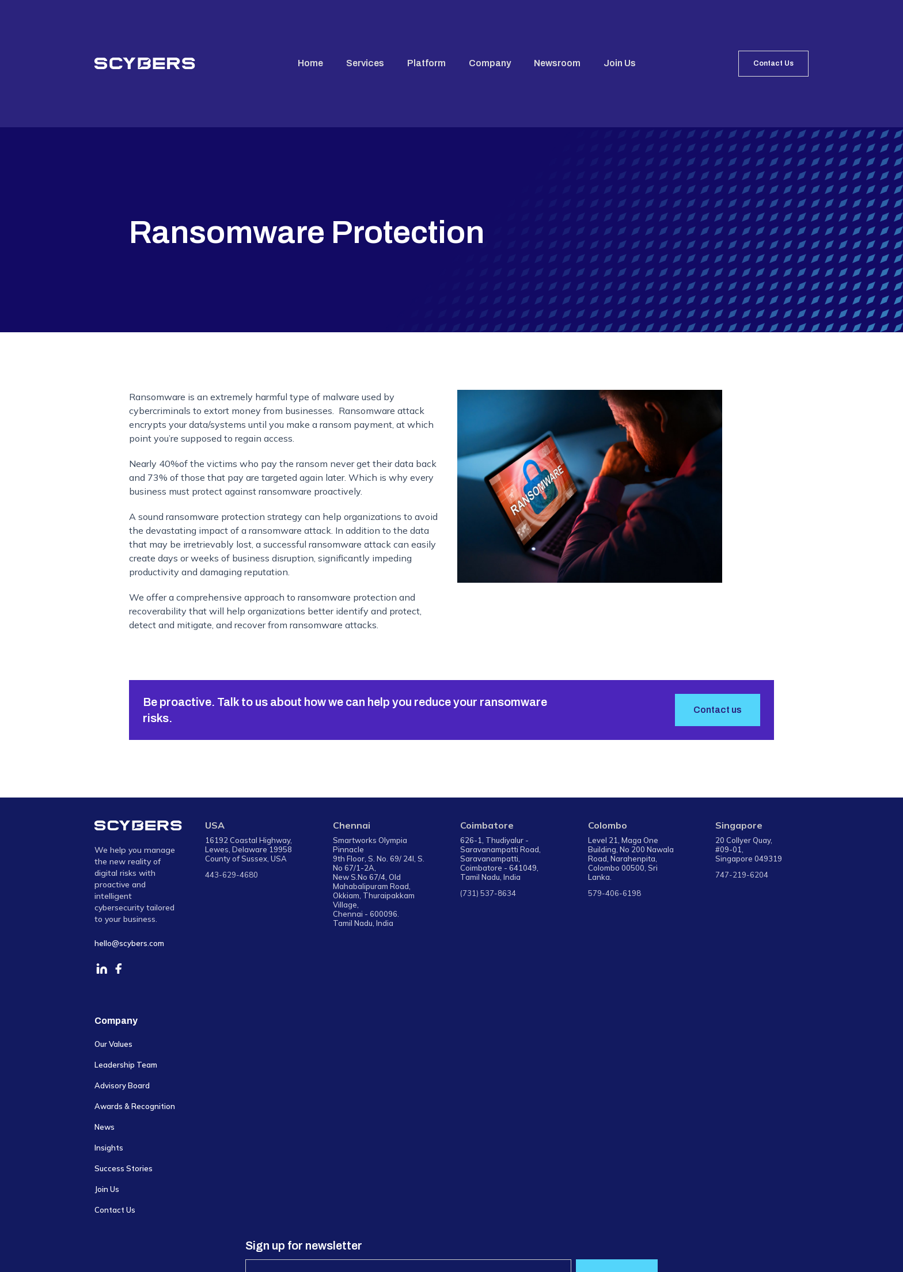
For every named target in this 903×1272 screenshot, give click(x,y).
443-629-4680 (231, 874)
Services (365, 63)
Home (310, 63)
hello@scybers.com (129, 943)
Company (490, 63)
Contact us (717, 710)
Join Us (620, 63)
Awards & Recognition (134, 1106)
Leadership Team (125, 1064)
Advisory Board (122, 1085)
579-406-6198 (614, 893)
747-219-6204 (741, 874)
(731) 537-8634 (488, 893)
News (104, 1126)
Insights (108, 1147)
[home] (144, 63)
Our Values (113, 1044)
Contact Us (773, 63)
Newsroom (557, 63)
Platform (426, 63)
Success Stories (123, 1168)
